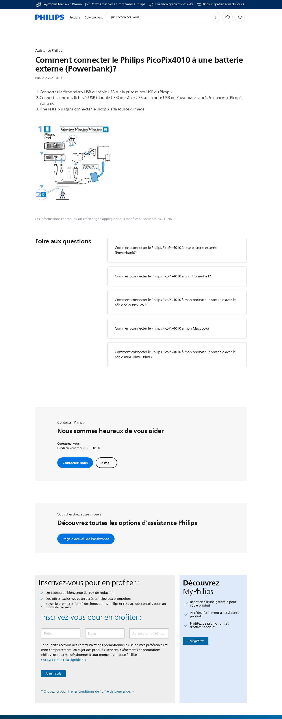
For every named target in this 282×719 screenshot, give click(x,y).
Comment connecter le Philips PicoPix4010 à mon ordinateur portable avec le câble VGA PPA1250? (175, 302)
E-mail (106, 463)
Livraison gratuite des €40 (174, 4)
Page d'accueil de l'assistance (86, 539)
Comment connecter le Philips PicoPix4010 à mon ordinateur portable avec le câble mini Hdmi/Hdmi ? (175, 354)
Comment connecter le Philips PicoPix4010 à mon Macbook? (162, 328)
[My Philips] (227, 17)
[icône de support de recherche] (214, 17)
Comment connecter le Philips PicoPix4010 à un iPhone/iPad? (163, 276)
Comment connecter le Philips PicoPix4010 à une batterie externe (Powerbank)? (166, 250)
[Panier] (239, 17)
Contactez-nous (75, 463)
